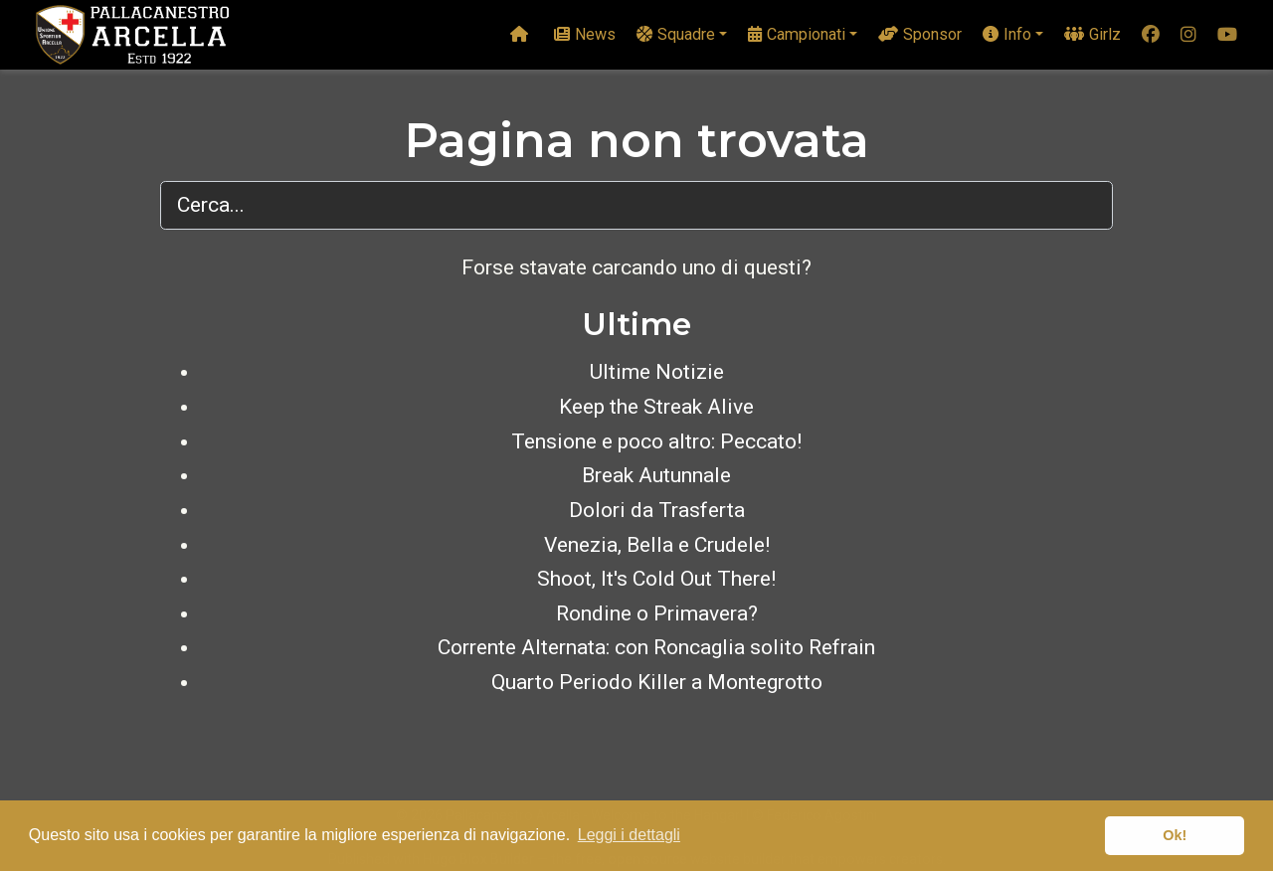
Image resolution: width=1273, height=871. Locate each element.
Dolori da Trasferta (657, 510)
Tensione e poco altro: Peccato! (656, 441)
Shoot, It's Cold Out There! (656, 579)
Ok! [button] (1174, 835)
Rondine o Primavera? (657, 613)
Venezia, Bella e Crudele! (657, 545)
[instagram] (1188, 35)
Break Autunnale (656, 475)
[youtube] (1227, 35)
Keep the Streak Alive (656, 407)
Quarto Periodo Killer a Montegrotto (656, 682)
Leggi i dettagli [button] (629, 834)
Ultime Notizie (657, 372)
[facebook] (1151, 35)
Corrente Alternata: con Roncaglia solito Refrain (656, 647)
